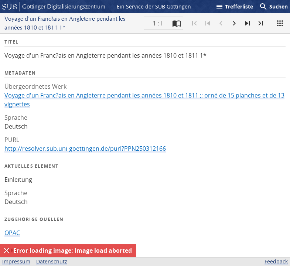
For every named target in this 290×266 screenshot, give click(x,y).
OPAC (12, 233)
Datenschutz (51, 261)
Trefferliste (234, 6)
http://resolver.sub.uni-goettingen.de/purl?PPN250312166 (85, 148)
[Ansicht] (280, 23)
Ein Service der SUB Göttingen (154, 6)
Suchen (273, 6)
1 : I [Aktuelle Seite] (157, 23)
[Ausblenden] (6, 250)
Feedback (276, 261)
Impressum (16, 261)
